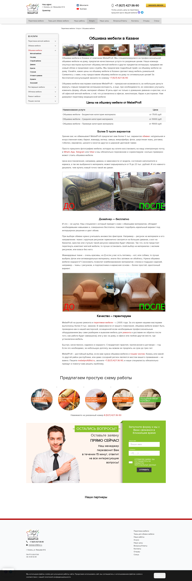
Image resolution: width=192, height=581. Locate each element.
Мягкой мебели (35, 54)
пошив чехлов (137, 354)
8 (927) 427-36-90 (112, 415)
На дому (33, 58)
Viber (92, 152)
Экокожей (33, 83)
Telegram (80, 152)
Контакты (137, 21)
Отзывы (149, 21)
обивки (146, 136)
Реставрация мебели (36, 87)
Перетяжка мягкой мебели (39, 41)
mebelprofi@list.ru (86, 361)
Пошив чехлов (34, 101)
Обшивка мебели (35, 51)
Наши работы (80, 21)
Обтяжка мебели (35, 92)
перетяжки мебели (103, 323)
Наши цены (105, 21)
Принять (159, 576)
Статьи (160, 21)
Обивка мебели (34, 46)
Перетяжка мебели (36, 21)
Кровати (33, 80)
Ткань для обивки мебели (59, 21)
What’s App (69, 152)
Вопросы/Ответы (122, 21)
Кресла (32, 69)
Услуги (93, 21)
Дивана (32, 65)
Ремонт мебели (34, 97)
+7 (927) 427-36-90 (127, 6)
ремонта (127, 333)
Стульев (33, 72)
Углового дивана (36, 76)
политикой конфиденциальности (57, 577)
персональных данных (145, 465)
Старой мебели (35, 61)
